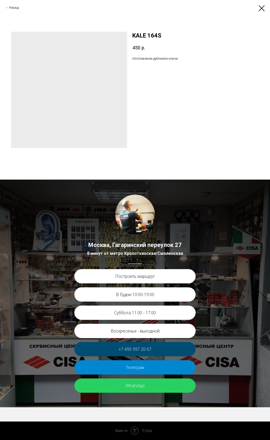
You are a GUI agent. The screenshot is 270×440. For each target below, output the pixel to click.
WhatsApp (135, 385)
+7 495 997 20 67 (135, 349)
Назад (14, 8)
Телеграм (135, 367)
